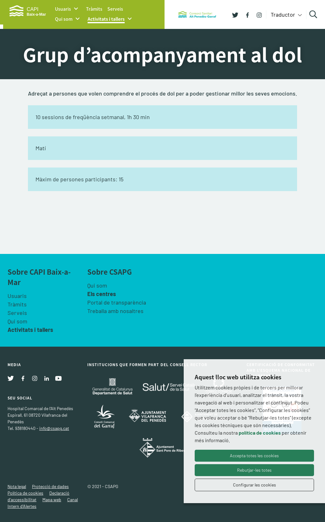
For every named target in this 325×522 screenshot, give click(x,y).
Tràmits (94, 9)
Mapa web (51, 499)
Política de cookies (25, 493)
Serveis (115, 9)
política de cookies (260, 433)
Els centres (101, 293)
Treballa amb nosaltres (115, 310)
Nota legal (17, 486)
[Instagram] (257, 14)
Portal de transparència (116, 302)
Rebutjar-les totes (254, 470)
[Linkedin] (46, 377)
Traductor (283, 14)
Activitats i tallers (106, 19)
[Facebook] (245, 14)
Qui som (64, 19)
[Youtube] (58, 377)
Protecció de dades (50, 486)
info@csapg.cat (54, 428)
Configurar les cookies (254, 484)
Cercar (314, 14)
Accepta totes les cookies (254, 455)
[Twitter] (235, 14)
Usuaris (63, 9)
